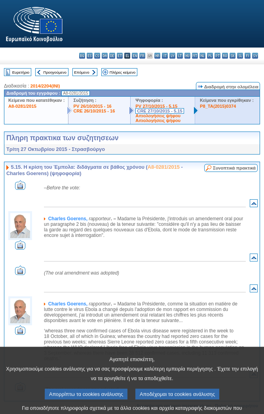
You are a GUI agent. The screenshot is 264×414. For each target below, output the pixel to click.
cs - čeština (97, 56)
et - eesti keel (120, 56)
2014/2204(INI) (45, 86)
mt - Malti (195, 56)
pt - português (217, 56)
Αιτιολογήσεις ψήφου (157, 115)
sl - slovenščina (240, 56)
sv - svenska (255, 56)
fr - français (142, 56)
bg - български (82, 56)
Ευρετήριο (20, 72)
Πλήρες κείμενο (122, 72)
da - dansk (105, 56)
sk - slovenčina (233, 56)
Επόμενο (81, 72)
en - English (135, 56)
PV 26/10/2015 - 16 (92, 106)
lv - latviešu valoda (172, 56)
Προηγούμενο (54, 72)
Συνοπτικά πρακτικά (234, 168)
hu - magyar (187, 56)
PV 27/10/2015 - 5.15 (156, 106)
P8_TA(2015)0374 (218, 106)
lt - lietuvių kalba (180, 56)
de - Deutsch (112, 56)
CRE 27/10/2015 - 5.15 (159, 111)
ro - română (225, 56)
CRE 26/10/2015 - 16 (94, 111)
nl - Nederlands (202, 56)
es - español (90, 56)
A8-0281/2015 (22, 106)
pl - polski (210, 56)
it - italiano (165, 56)
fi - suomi (248, 56)
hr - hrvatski (157, 56)
